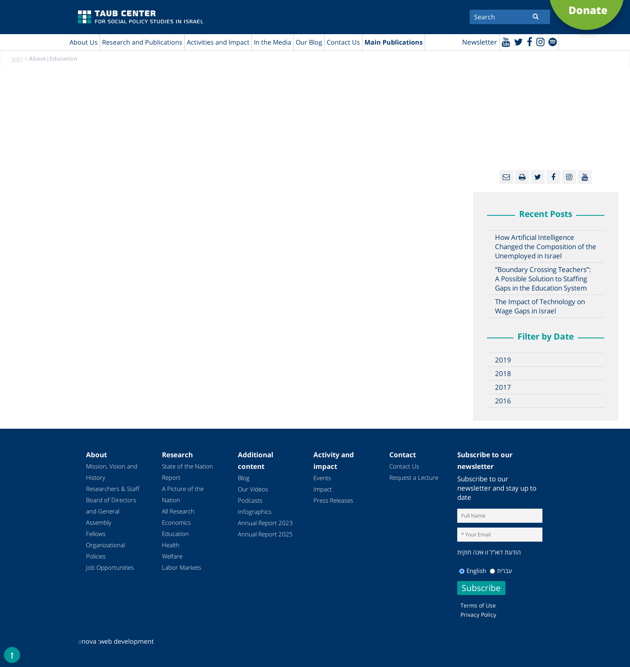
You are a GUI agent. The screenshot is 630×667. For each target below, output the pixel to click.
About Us (84, 42)
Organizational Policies (105, 551)
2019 (503, 360)
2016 (503, 401)
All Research (178, 511)
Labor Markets (181, 568)
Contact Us (343, 42)
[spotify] (552, 41)
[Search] (510, 17)
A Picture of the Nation (183, 494)
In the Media (272, 42)
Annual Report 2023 (265, 523)
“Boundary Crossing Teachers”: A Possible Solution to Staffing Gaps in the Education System (543, 279)
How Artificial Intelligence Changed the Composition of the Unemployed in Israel (545, 247)
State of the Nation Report (187, 472)
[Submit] (536, 16)
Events (322, 478)
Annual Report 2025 (265, 534)
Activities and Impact (218, 42)
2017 (503, 387)
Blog (244, 478)
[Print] (522, 177)
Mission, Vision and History (111, 472)
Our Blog (309, 42)
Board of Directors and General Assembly (111, 511)
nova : (89, 641)
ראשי (17, 59)
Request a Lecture (413, 478)
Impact (322, 489)
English (472, 571)
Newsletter (478, 42)
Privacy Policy (478, 614)
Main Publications (393, 42)
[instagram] (540, 41)
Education (175, 534)
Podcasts (250, 501)
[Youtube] (505, 41)
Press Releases (333, 501)
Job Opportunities (110, 568)
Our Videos (253, 489)
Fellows (96, 534)
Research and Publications (142, 42)
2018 (503, 374)
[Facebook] (529, 41)
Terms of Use (478, 605)
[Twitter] (517, 41)
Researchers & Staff (112, 489)
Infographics (255, 512)
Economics (176, 523)
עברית (501, 571)
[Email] (506, 177)
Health (171, 545)
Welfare (172, 556)
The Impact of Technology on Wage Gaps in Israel (540, 306)
